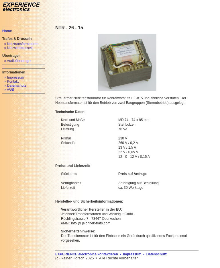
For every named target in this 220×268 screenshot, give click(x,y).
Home (7, 31)
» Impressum (14, 77)
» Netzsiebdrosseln (19, 48)
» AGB (9, 90)
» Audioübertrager (18, 61)
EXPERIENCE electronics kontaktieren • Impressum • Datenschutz (111, 254)
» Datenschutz (15, 85)
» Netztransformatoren (21, 44)
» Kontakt (11, 81)
